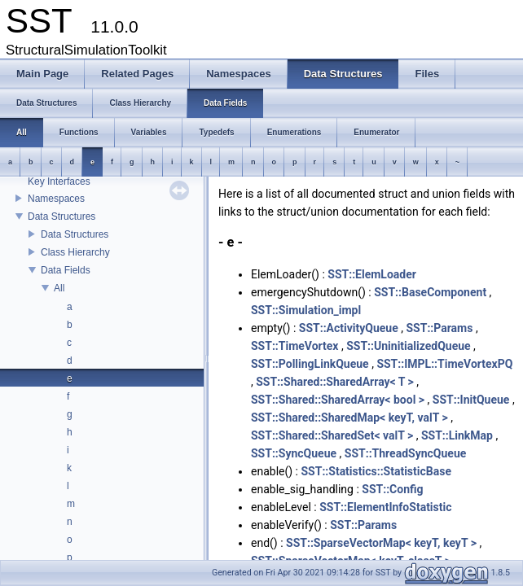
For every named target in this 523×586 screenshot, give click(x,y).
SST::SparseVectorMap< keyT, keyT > (381, 542)
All (59, 288)
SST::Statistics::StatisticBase (376, 471)
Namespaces (56, 198)
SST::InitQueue (471, 399)
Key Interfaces (59, 181)
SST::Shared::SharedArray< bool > (337, 399)
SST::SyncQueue (293, 453)
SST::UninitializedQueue (408, 345)
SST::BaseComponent (430, 292)
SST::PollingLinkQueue (310, 363)
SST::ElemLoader (371, 274)
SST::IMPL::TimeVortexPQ (444, 363)
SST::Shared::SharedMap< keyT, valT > (349, 417)
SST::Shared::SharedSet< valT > (332, 435)
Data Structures (61, 216)
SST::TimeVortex (295, 345)
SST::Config (392, 489)
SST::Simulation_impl (306, 310)
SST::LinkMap (457, 435)
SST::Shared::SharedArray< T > (335, 381)
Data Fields (65, 270)
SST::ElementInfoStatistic (385, 507)
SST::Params (439, 328)
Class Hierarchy (75, 252)
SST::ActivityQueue (348, 328)
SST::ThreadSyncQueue (406, 453)
